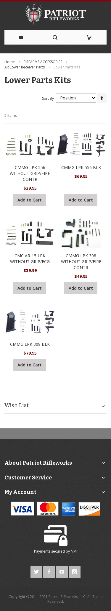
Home (10, 61)
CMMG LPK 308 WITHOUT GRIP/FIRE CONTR (81, 261)
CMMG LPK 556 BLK (81, 167)
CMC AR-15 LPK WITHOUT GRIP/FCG (30, 258)
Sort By (48, 98)
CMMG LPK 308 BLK (30, 344)
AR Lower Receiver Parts (25, 67)
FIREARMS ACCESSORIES (43, 61)
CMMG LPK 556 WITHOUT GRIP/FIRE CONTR (30, 173)
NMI (74, 551)
